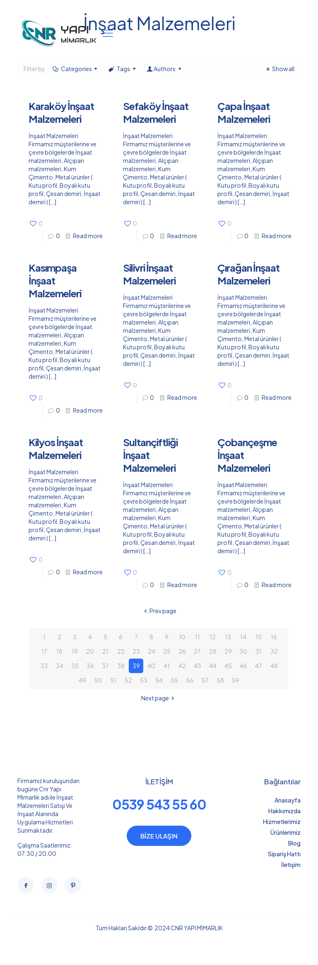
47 (258, 665)
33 (44, 665)
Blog (294, 843)
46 (243, 665)
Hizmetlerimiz (282, 821)
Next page (159, 698)
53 (143, 680)
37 (105, 665)
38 (121, 665)
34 (59, 665)
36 (90, 665)
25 (167, 651)
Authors (164, 68)
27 (197, 651)
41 (167, 665)
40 (151, 665)
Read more (88, 235)
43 (197, 665)
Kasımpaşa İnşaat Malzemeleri (55, 280)
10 (182, 636)
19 (75, 651)
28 (213, 651)
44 (213, 665)
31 (258, 651)
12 (213, 636)
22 (121, 651)
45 (228, 665)
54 (159, 680)
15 (258, 636)
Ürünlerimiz (285, 832)
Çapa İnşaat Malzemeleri (243, 112)
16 (274, 636)
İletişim (291, 864)
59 (235, 680)
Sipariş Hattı (284, 854)
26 (182, 651)
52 (128, 680)
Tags (122, 68)
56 (189, 680)
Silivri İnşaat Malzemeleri (149, 274)
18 (59, 651)
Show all (279, 68)
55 (174, 680)
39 (136, 665)
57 (205, 680)
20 (90, 651)
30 (243, 651)
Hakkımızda (284, 811)
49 (82, 680)
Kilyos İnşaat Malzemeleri (56, 448)
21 (105, 651)
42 (182, 665)
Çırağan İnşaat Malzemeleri (248, 274)
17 (44, 651)
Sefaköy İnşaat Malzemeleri (155, 112)
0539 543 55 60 (159, 804)
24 (151, 651)
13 (228, 636)
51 (113, 680)
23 (136, 651)
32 (274, 651)
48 (274, 665)
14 (243, 636)
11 (197, 636)
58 (220, 680)
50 (98, 680)
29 (228, 651)
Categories (75, 68)
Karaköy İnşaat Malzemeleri (61, 112)
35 (75, 665)
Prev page (159, 610)
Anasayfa (288, 800)
